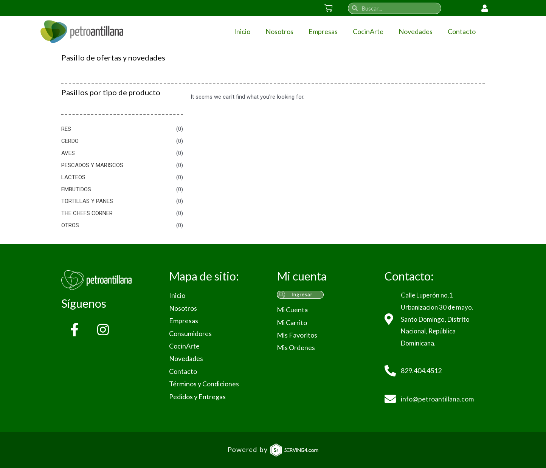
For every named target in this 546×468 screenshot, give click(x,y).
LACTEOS (73, 177)
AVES (68, 153)
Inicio (242, 31)
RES (66, 129)
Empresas (323, 31)
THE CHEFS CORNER (87, 213)
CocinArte (368, 31)
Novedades (416, 31)
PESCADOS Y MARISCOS (92, 165)
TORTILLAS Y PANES (87, 201)
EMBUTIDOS (76, 189)
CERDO (70, 141)
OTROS (70, 225)
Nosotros (279, 31)
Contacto (462, 31)
